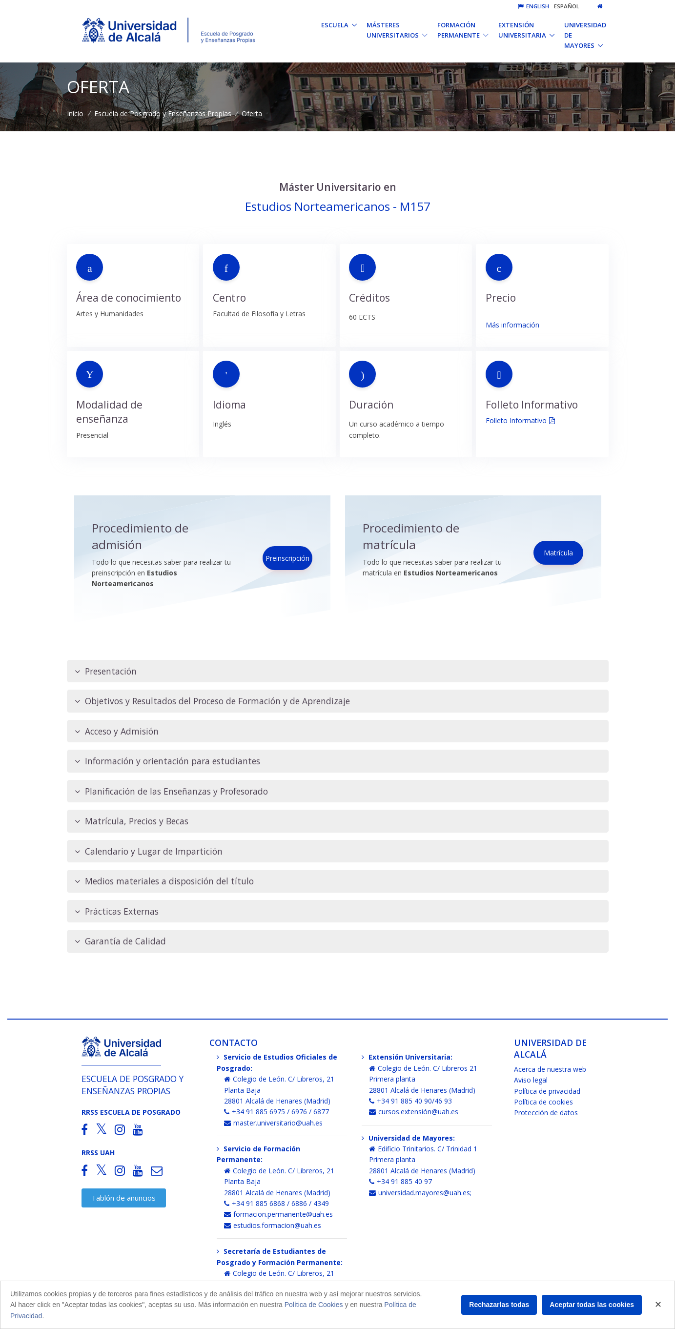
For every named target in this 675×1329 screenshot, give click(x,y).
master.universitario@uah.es (273, 1122)
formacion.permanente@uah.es (278, 1214)
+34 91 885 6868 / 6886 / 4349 (276, 1203)
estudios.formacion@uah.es (272, 1225)
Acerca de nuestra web (550, 1069)
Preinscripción (287, 558)
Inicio (75, 113)
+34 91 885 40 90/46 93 (410, 1100)
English (533, 6)
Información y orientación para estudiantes (167, 761)
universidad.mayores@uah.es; (420, 1192)
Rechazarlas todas (499, 1305)
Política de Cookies (314, 1305)
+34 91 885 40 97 (400, 1181)
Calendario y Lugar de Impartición (149, 851)
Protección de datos (546, 1112)
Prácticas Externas (117, 911)
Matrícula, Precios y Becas (131, 821)
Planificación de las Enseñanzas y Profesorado (171, 791)
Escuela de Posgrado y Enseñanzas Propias (162, 113)
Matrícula (558, 552)
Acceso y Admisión (117, 731)
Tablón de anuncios (123, 1198)
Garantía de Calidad (120, 941)
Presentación (106, 671)
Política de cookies (543, 1101)
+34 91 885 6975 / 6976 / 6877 (276, 1111)
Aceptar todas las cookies (592, 1305)
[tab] (338, 671)
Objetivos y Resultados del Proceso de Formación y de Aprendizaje (212, 701)
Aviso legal (531, 1079)
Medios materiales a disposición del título (164, 881)
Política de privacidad (547, 1091)
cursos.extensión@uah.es (413, 1111)
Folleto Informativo (516, 420)
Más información (512, 324)
